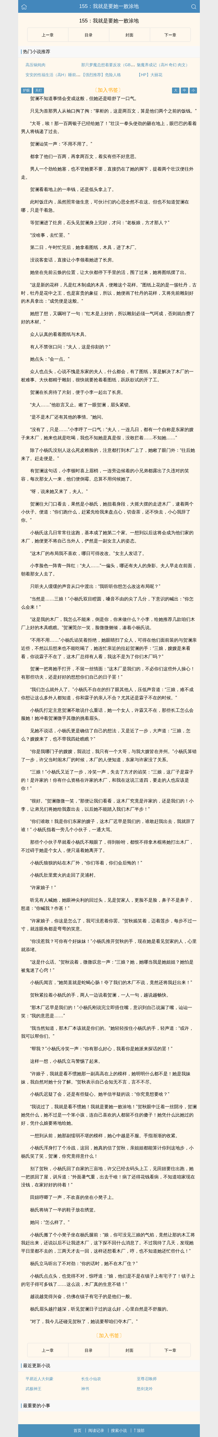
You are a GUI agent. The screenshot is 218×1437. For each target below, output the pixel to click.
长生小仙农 (91, 1378)
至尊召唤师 (147, 1378)
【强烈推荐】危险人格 (101, 74)
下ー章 (170, 35)
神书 (85, 1388)
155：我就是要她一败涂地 (109, 6)
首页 (77, 1430)
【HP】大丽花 (149, 74)
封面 (129, 35)
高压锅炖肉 (35, 65)
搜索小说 (119, 1430)
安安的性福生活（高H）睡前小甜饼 (57, 74)
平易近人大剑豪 (39, 1378)
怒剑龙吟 (145, 1388)
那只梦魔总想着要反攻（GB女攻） (111, 65)
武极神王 (33, 1388)
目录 (89, 35)
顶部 (139, 1430)
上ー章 (48, 35)
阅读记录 (96, 1430)
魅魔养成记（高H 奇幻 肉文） (163, 65)
